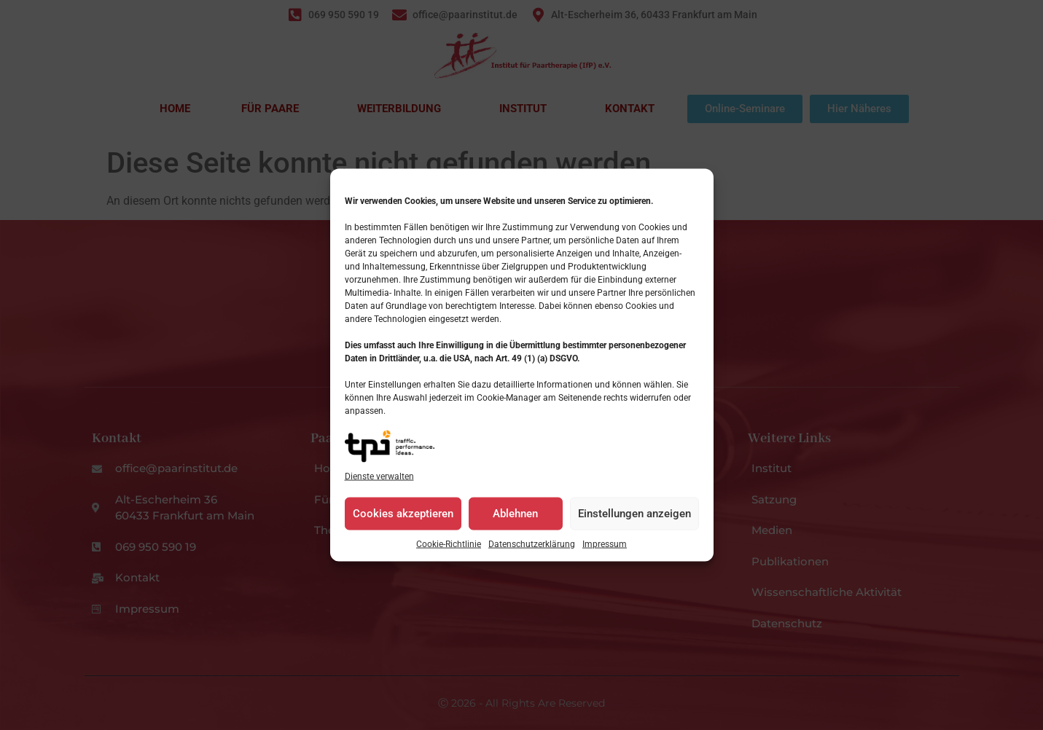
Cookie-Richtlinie (448, 553)
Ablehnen (515, 523)
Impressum (604, 553)
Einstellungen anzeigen (634, 523)
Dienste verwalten (379, 485)
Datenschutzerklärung (531, 553)
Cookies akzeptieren (403, 523)
